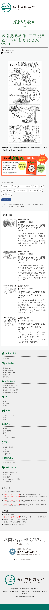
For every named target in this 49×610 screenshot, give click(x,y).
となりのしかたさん (9, 462)
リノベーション (8, 406)
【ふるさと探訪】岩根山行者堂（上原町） (15, 522)
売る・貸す (6, 477)
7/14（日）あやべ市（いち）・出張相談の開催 (25, 517)
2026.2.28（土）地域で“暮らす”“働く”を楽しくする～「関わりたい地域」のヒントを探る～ (25, 501)
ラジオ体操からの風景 (10, 514)
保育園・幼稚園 (8, 447)
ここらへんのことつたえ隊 (11, 479)
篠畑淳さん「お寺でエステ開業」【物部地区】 (16, 519)
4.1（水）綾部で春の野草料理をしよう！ (23, 494)
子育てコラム (7, 454)
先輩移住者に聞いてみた (10, 385)
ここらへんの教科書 (9, 437)
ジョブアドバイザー (9, 415)
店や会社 (6, 377)
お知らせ (6, 358)
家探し (5, 401)
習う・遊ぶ (6, 451)
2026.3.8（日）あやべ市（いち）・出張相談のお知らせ (25, 497)
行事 (4, 433)
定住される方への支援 (10, 472)
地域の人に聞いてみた (10, 388)
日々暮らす (6, 428)
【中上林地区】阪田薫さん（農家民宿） (14, 524)
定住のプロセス (8, 474)
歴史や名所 (6, 375)
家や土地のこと (8, 403)
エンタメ (6, 435)
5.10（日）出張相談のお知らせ (12, 491)
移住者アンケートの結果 (10, 390)
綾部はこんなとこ (8, 368)
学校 (4, 449)
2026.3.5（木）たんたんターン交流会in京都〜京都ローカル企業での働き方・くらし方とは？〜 (25, 504)
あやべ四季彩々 (8, 431)
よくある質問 (7, 481)
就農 (4, 419)
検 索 (6, 199)
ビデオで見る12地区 (9, 372)
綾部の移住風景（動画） (10, 392)
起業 (4, 417)
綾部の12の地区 (8, 370)
